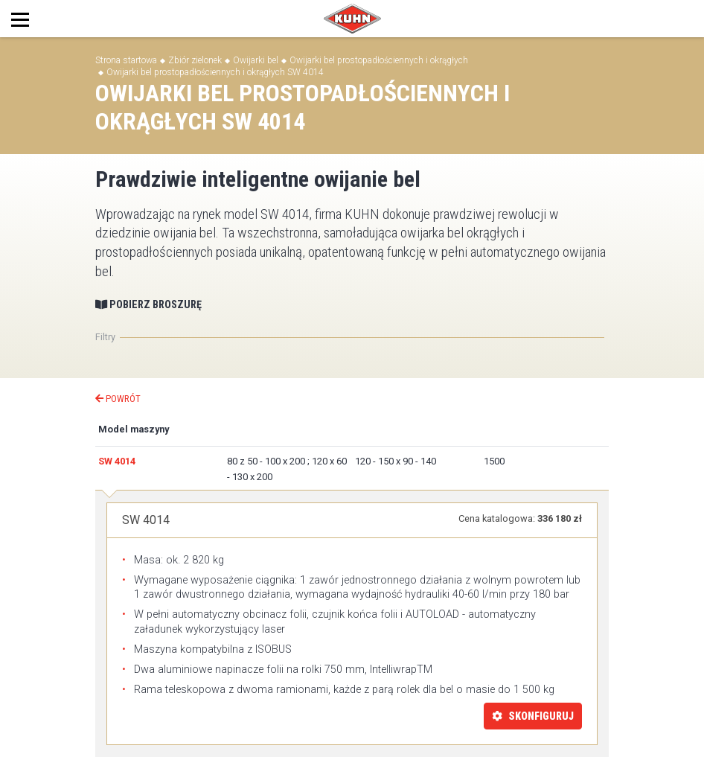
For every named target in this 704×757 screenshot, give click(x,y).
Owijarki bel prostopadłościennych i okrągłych (378, 60)
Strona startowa (126, 60)
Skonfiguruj (533, 716)
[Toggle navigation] (35, 18)
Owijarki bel (255, 60)
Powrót (118, 398)
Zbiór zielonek (195, 60)
